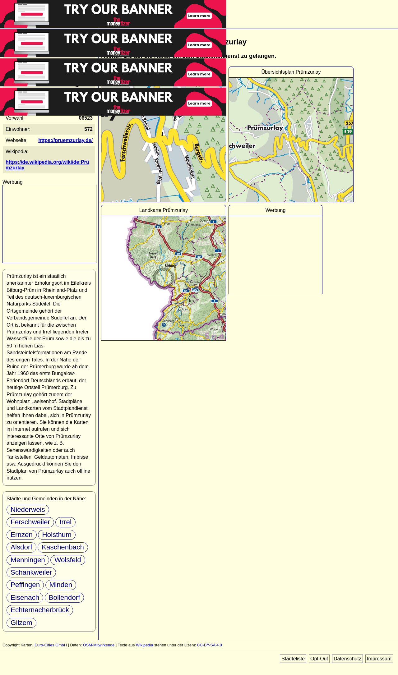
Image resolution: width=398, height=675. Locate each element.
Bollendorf (64, 597)
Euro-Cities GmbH (51, 645)
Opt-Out (319, 658)
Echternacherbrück (40, 610)
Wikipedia (144, 645)
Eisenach (25, 597)
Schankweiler (31, 572)
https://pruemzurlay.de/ (65, 140)
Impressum (379, 658)
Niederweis (28, 509)
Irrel (65, 522)
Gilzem (21, 623)
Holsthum (57, 535)
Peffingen (25, 585)
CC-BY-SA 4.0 (209, 645)
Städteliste (293, 658)
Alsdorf (21, 547)
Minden (60, 585)
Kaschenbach (63, 547)
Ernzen (22, 535)
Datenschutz (347, 658)
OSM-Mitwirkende (99, 645)
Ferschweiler (30, 522)
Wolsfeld (67, 560)
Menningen (28, 560)
